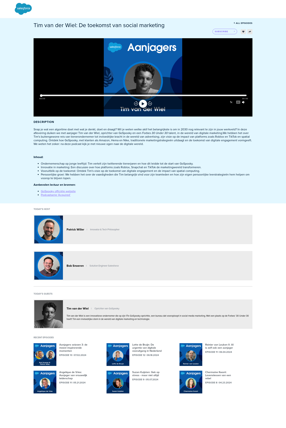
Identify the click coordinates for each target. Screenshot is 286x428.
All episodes (243, 23)
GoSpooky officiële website (58, 191)
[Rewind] (136, 103)
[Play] (143, 104)
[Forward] (150, 103)
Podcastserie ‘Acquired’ (56, 195)
